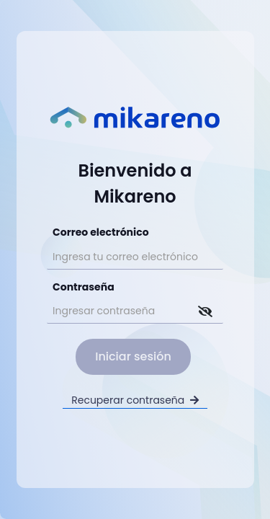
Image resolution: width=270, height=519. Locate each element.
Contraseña (83, 287)
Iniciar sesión (133, 356)
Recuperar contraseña (135, 400)
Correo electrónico (100, 232)
